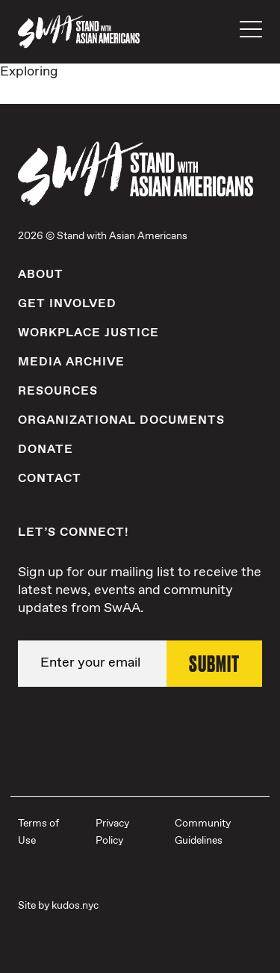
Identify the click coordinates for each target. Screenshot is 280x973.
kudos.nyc (75, 905)
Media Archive (71, 362)
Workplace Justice (88, 333)
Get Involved (67, 304)
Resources (58, 391)
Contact (49, 478)
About (40, 274)
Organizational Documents (121, 420)
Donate (45, 449)
